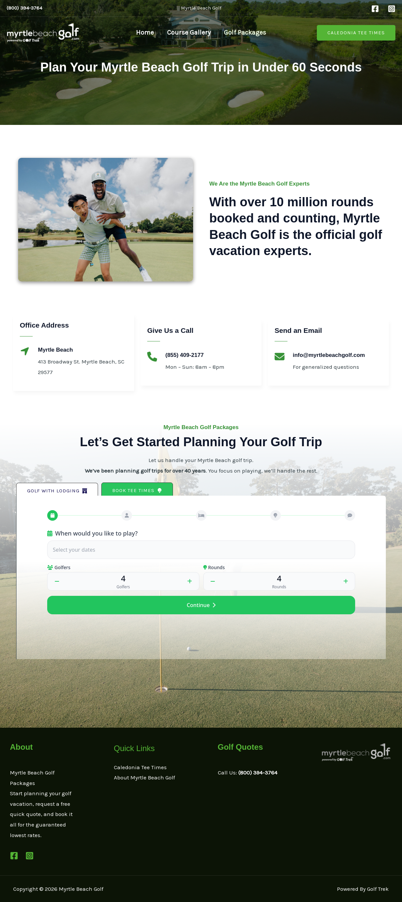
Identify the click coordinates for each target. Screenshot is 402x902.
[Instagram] (391, 9)
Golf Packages (245, 32)
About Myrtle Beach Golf (144, 777)
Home (145, 32)
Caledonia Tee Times (140, 767)
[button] (356, 33)
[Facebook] (375, 9)
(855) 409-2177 (184, 355)
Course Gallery (189, 32)
